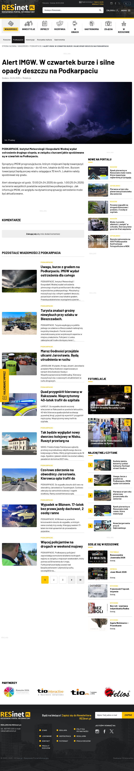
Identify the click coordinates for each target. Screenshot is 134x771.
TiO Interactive (127, 758)
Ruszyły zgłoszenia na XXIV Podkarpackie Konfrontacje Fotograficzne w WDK (120, 242)
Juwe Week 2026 (118, 572)
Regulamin (81, 736)
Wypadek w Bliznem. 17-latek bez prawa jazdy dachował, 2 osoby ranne (62, 508)
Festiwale (114, 552)
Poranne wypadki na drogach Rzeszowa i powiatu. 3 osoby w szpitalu (119, 208)
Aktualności (115, 186)
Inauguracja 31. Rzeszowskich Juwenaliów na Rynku (106, 442)
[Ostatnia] (80, 580)
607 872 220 (9, 728)
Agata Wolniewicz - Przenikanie (119, 624)
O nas (44, 730)
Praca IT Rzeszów (46, 747)
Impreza (113, 569)
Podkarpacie (18, 40)
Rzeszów (6, 40)
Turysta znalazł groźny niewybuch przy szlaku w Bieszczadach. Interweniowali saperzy (59, 316)
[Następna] (71, 580)
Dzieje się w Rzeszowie (103, 544)
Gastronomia (59, 40)
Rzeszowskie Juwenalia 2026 (117, 556)
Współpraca (65, 736)
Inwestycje (30, 40)
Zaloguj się (31, 234)
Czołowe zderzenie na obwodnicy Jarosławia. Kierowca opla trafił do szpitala (58, 476)
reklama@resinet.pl (8, 731)
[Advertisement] (110, 271)
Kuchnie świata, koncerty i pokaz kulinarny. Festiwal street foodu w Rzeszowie (121, 466)
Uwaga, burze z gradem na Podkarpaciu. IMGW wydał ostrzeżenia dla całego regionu (60, 273)
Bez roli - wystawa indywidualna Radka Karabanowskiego (119, 608)
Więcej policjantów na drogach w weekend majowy (62, 544)
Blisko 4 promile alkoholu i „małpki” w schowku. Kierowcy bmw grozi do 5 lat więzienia (121, 225)
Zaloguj (112, 10)
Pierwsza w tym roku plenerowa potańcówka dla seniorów (121, 191)
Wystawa (114, 586)
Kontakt (46, 741)
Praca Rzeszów (84, 741)
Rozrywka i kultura (44, 40)
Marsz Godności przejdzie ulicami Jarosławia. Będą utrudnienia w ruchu (60, 355)
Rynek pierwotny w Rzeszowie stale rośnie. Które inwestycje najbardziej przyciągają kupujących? (121, 175)
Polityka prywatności (82, 730)
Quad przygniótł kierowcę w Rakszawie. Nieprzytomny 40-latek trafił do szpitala (61, 396)
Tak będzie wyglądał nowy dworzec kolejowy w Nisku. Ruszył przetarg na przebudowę (61, 438)
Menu (126, 10)
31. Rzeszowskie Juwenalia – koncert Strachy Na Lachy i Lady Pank (108, 408)
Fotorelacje (97, 378)
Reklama (63, 730)
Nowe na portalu (99, 159)
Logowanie (47, 736)
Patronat (63, 741)
